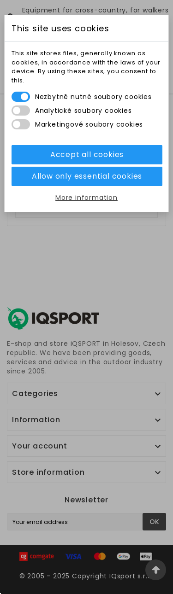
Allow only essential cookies (87, 176)
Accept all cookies (87, 154)
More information (86, 197)
